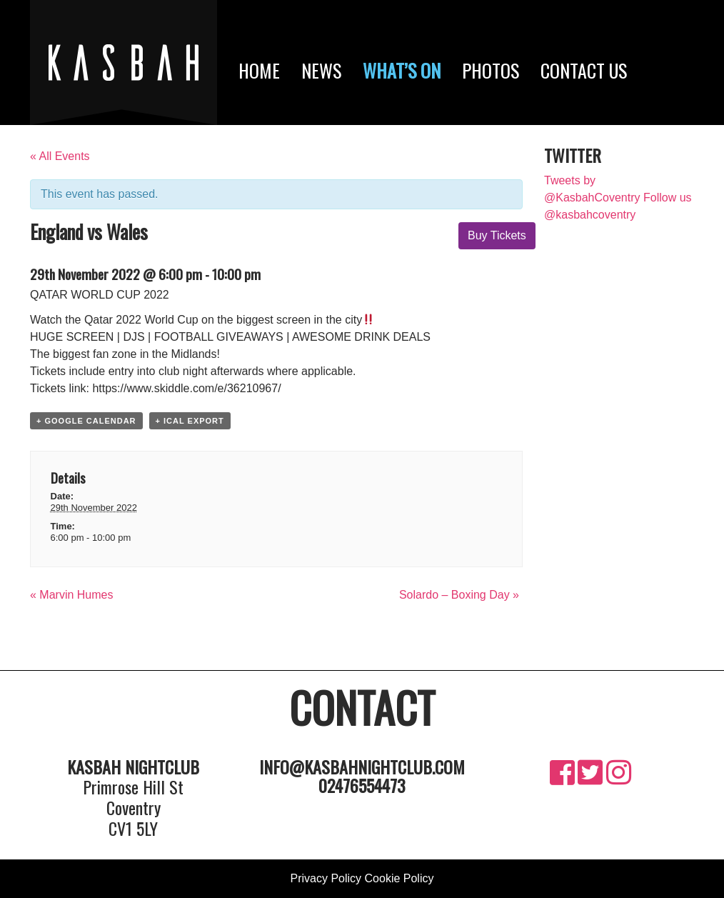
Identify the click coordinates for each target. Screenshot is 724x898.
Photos (490, 70)
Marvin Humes (71, 595)
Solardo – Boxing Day (459, 595)
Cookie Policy (399, 878)
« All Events (60, 156)
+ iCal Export (190, 420)
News (321, 70)
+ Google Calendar (86, 420)
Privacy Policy (326, 878)
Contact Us (584, 70)
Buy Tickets (497, 235)
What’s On (402, 70)
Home (259, 70)
